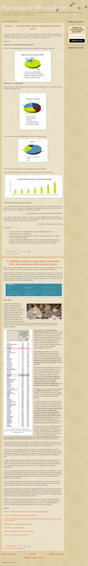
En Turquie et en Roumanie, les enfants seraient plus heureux (20, 515)
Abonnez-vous (77, 41)
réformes (23, 548)
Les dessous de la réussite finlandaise (14, 527)
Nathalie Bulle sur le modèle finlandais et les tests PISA (18, 524)
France (13, 253)
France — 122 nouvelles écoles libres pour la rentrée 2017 (33, 27)
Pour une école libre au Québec (35, 7)
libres (17, 253)
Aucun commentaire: (11, 251)
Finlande (10, 548)
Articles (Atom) (12, 562)
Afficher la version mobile (33, 558)
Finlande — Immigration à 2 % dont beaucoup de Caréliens (19, 531)
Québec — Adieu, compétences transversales (16, 535)
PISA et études (16, 548)
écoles (9, 253)
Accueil (32, 554)
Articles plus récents (9, 554)
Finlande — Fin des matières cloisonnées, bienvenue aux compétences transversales (26, 511)
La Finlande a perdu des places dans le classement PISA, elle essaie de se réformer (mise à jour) (33, 263)
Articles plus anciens (57, 554)
